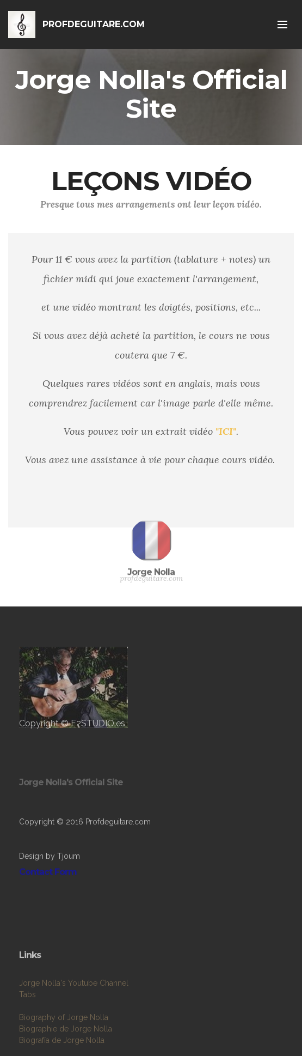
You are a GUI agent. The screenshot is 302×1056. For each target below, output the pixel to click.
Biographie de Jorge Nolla (65, 1044)
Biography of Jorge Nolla (63, 1032)
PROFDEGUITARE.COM (93, 24)
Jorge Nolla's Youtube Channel (73, 998)
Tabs (27, 1009)
